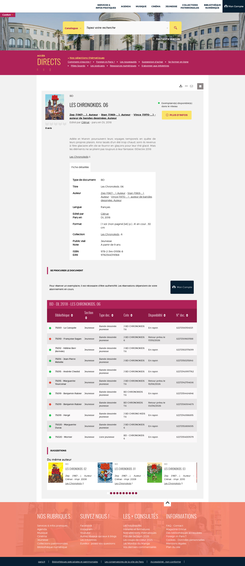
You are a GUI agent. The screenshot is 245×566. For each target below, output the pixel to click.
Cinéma (42, 535)
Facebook (86, 524)
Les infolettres (88, 539)
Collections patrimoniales (52, 542)
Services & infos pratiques (52, 524)
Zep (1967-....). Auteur (84, 114)
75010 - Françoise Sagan (68, 338)
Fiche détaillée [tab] (80, 167)
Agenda (42, 528)
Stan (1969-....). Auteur (115, 114)
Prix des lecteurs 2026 (136, 535)
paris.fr (41, 561)
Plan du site (173, 546)
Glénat (85, 122)
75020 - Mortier (63, 436)
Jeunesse (42, 539)
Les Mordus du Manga (136, 542)
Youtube (85, 532)
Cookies (170, 539)
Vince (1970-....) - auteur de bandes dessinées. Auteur (113, 116)
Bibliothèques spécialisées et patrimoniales (75, 561)
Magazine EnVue (176, 528)
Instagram (86, 528)
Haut (167, 502)
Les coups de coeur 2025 (138, 539)
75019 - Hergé (62, 414)
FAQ (168, 524)
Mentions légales (176, 542)
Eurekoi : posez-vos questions (97, 542)
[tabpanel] (112, 217)
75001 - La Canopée (65, 327)
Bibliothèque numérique (52, 546)
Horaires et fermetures (136, 528)
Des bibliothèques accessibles (184, 532)
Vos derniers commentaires (139, 546)
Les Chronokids (79, 156)
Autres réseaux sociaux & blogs (98, 535)
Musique (42, 532)
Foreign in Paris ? (176, 535)
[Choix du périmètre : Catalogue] (73, 27)
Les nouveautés (132, 524)
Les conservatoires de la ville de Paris (124, 561)
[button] (233, 6)
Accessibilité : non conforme (165, 561)
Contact (178, 524)
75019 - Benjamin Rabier (68, 392)
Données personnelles (191, 539)
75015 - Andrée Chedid (67, 370)
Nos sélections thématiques (139, 532)
